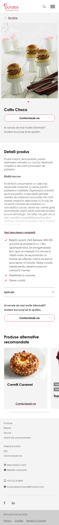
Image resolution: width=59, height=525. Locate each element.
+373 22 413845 (13, 480)
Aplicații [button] (9, 292)
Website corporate (15, 469)
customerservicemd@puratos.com (24, 486)
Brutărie (13, 18)
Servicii (7, 432)
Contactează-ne (29, 118)
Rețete (7, 427)
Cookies (19, 520)
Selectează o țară (15, 464)
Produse (8, 423)
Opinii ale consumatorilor (17, 437)
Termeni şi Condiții (36, 520)
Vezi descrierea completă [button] (19, 232)
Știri (5, 451)
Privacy (8, 520)
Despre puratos (12, 446)
